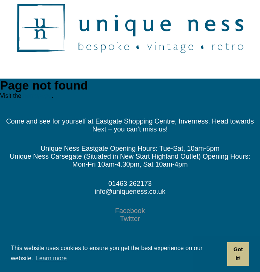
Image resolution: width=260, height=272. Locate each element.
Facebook (130, 211)
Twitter (130, 219)
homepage (37, 96)
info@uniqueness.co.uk (130, 191)
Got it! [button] (238, 253)
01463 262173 (130, 183)
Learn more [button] (51, 258)
